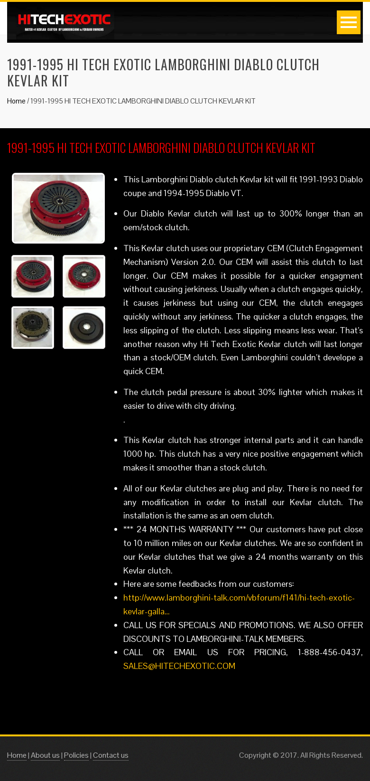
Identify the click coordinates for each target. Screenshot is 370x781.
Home (16, 100)
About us (45, 755)
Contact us (111, 755)
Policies (76, 755)
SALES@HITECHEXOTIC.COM (179, 665)
